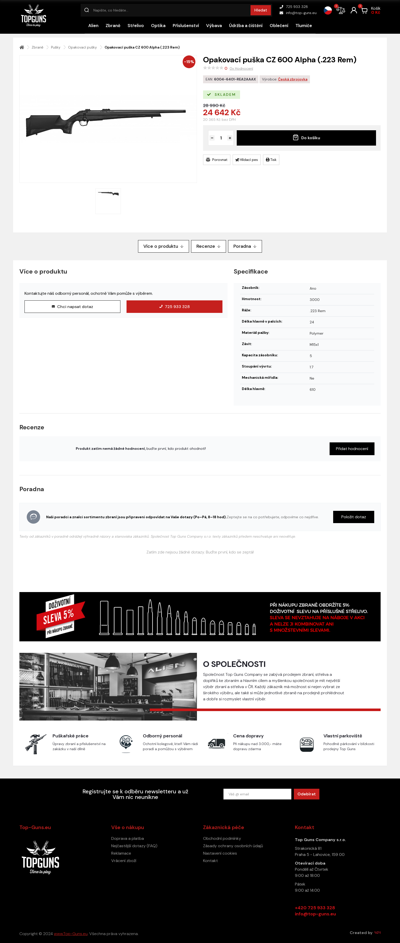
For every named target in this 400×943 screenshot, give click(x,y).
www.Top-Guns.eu (71, 933)
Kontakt (210, 860)
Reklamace (121, 853)
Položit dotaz (353, 517)
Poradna (245, 246)
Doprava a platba (127, 838)
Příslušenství (186, 25)
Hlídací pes (246, 159)
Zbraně (113, 25)
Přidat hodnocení (352, 448)
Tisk (271, 159)
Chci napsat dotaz (72, 306)
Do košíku (306, 137)
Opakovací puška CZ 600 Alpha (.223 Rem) (142, 47)
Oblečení (279, 25)
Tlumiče (303, 25)
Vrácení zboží (123, 860)
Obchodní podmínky (222, 838)
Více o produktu (163, 246)
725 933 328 (294, 6)
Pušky (55, 47)
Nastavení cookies (220, 853)
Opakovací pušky (82, 47)
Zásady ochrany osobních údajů (233, 845)
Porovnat (217, 159)
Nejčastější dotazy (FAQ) (134, 845)
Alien (93, 25)
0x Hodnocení (241, 68)
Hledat (260, 10)
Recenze (208, 246)
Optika (158, 25)
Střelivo (136, 25)
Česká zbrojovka (292, 79)
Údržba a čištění (245, 25)
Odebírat (306, 794)
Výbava (214, 25)
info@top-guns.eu (298, 12)
